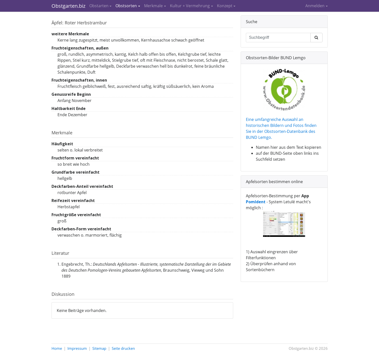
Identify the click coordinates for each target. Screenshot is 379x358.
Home (57, 348)
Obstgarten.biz (68, 5)
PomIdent (256, 202)
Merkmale (153, 5)
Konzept (224, 5)
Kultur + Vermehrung (190, 5)
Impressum (77, 348)
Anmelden (315, 5)
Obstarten (98, 5)
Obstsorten (126, 5)
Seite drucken (123, 348)
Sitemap (99, 348)
